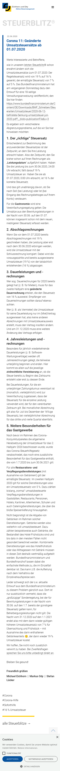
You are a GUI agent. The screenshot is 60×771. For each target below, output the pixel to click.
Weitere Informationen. (28, 748)
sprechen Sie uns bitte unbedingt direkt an (30, 653)
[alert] (30, 752)
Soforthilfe (10, 705)
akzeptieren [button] (13, 759)
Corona (8, 695)
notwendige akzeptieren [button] (41, 759)
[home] (18, 7)
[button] (53, 7)
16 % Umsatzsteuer (15, 709)
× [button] (57, 737)
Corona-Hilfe (11, 700)
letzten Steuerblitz (34, 64)
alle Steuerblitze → (16, 723)
